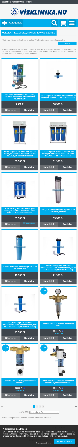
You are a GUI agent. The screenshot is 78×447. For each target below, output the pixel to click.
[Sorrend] (44, 412)
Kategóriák (15, 22)
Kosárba (29, 110)
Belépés (5, 2)
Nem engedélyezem (44, 443)
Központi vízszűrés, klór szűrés (23, 40)
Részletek (10, 110)
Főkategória (5, 40)
